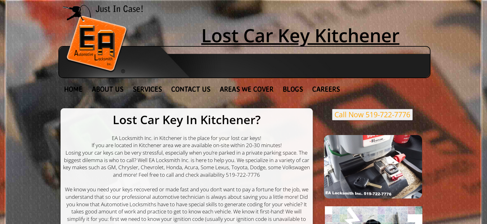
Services (147, 89)
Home (73, 89)
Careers (326, 89)
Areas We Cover (246, 89)
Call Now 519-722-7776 (372, 114)
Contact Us (190, 89)
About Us (107, 89)
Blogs (293, 89)
